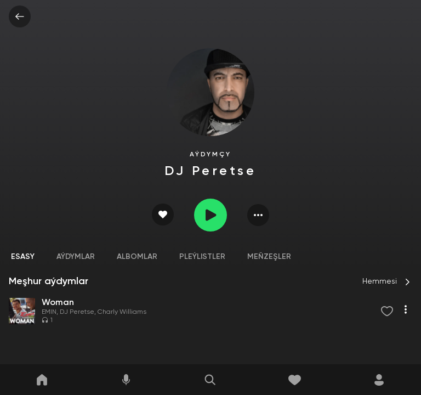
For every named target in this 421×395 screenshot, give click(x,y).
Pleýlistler (202, 257)
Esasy (23, 257)
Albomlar (137, 257)
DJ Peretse (77, 312)
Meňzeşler (269, 257)
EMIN (49, 312)
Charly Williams (122, 312)
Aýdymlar (75, 257)
